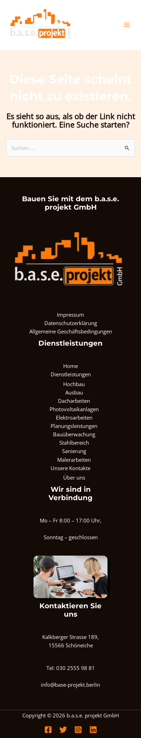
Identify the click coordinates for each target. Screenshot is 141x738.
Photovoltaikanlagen (74, 409)
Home (70, 365)
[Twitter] (63, 729)
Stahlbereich (74, 442)
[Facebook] (48, 729)
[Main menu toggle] (126, 24)
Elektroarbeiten (74, 417)
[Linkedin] (93, 729)
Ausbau (74, 392)
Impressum (70, 314)
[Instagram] (78, 729)
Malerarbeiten (74, 459)
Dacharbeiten (74, 400)
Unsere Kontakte (70, 468)
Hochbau (74, 384)
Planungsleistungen (74, 425)
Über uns (74, 477)
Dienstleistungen (71, 374)
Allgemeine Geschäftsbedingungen (70, 331)
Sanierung (74, 450)
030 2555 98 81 (75, 667)
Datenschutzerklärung (70, 322)
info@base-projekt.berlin (70, 684)
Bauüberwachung (74, 434)
